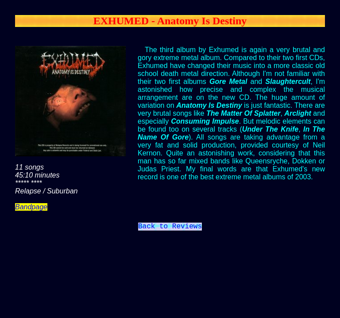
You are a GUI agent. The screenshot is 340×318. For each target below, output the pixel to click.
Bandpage (31, 207)
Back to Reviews (170, 227)
